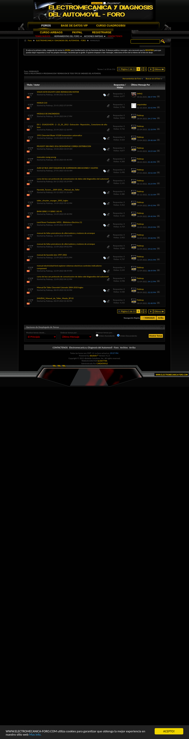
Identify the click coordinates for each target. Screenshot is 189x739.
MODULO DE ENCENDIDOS (48, 113)
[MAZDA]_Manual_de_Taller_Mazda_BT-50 (55, 298)
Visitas (120, 87)
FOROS (46, 25)
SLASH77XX (102, 361)
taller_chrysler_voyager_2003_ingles (52, 200)
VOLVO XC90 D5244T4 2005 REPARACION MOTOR (58, 92)
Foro (30, 40)
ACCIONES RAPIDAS (93, 36)
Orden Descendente (127, 335)
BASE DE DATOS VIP (74, 25)
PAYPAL (77, 32)
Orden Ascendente (105, 335)
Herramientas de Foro (132, 78)
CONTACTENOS (115, 36)
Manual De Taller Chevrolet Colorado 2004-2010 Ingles (60, 287)
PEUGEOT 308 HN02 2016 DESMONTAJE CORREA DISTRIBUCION (64, 146)
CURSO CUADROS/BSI (110, 25)
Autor (37, 84)
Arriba (161, 318)
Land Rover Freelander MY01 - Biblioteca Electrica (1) (59, 222)
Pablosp (49, 94)
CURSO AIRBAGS (51, 32)
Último (159, 69)
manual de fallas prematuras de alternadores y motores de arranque (66, 233)
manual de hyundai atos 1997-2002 (52, 255)
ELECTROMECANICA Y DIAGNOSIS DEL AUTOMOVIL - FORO (61, 40)
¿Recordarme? (111, 3)
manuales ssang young (46, 157)
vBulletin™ (94, 355)
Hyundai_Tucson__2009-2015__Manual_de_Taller (58, 189)
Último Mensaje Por (141, 84)
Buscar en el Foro (153, 78)
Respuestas (119, 84)
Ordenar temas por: (68, 332)
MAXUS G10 (42, 103)
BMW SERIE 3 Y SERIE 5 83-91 (49, 211)
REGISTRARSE (101, 32)
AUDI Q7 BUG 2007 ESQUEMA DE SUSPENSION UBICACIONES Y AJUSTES (67, 168)
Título (29, 84)
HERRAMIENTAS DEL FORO (66, 36)
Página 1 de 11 (128, 69)
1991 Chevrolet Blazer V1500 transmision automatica (59, 135)
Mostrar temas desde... (36, 332)
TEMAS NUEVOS (42, 36)
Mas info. (35, 735)
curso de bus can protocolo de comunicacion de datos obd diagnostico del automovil (73, 179)
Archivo (124, 347)
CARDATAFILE (102, 363)
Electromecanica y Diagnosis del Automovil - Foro (94, 347)
